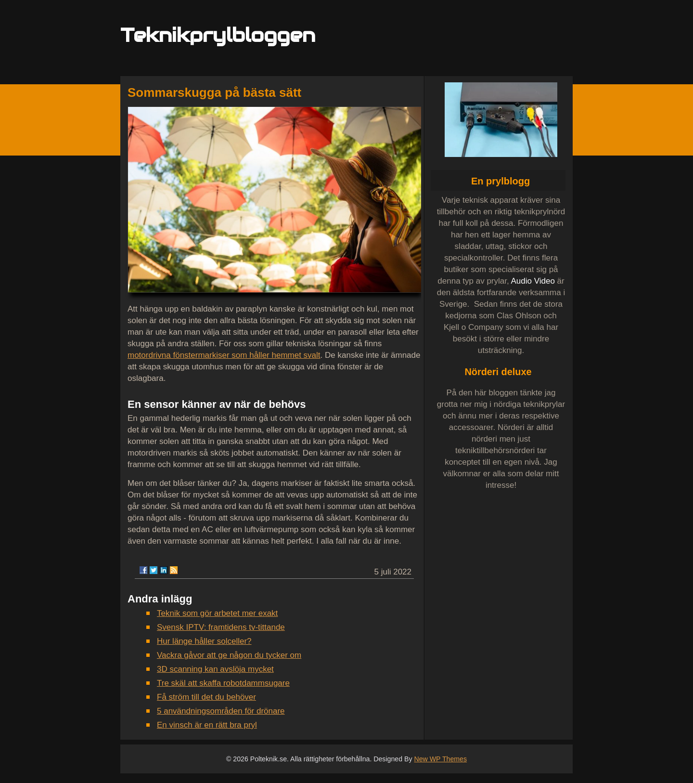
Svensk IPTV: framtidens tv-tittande (221, 627)
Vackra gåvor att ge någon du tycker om (229, 655)
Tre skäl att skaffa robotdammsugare (223, 683)
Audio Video (532, 281)
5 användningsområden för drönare (221, 711)
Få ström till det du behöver (206, 697)
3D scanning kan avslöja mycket (215, 669)
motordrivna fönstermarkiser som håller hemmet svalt (224, 355)
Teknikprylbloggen (217, 35)
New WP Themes (440, 759)
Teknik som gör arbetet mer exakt (217, 613)
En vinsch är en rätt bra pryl (207, 725)
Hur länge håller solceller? (204, 641)
